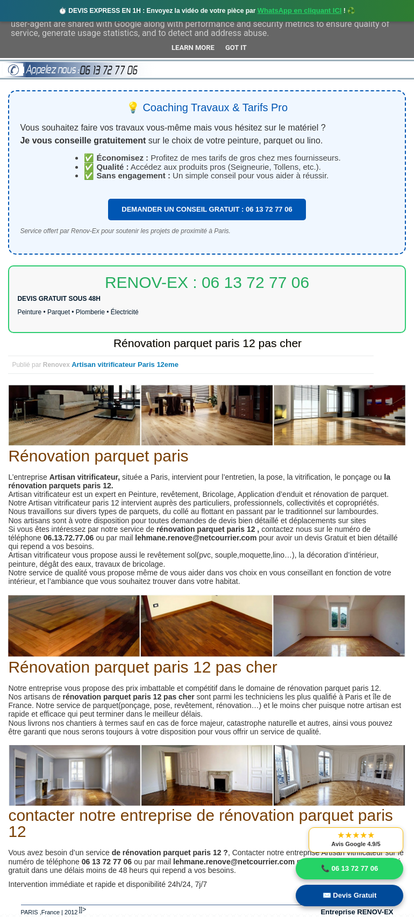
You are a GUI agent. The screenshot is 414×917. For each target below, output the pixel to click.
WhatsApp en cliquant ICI (300, 10)
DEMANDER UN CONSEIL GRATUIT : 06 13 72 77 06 (207, 209)
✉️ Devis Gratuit (350, 895)
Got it (236, 48)
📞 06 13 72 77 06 (349, 868)
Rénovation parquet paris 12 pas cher (207, 343)
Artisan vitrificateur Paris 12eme (125, 364)
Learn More (193, 48)
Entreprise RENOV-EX (356, 912)
